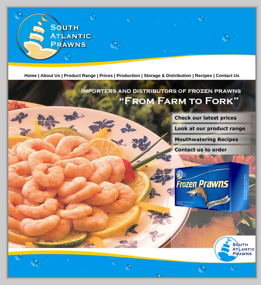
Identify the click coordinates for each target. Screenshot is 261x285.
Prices (106, 75)
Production (128, 75)
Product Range (79, 75)
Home (30, 75)
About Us (50, 75)
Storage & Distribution (167, 75)
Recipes (203, 75)
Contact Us (227, 75)
